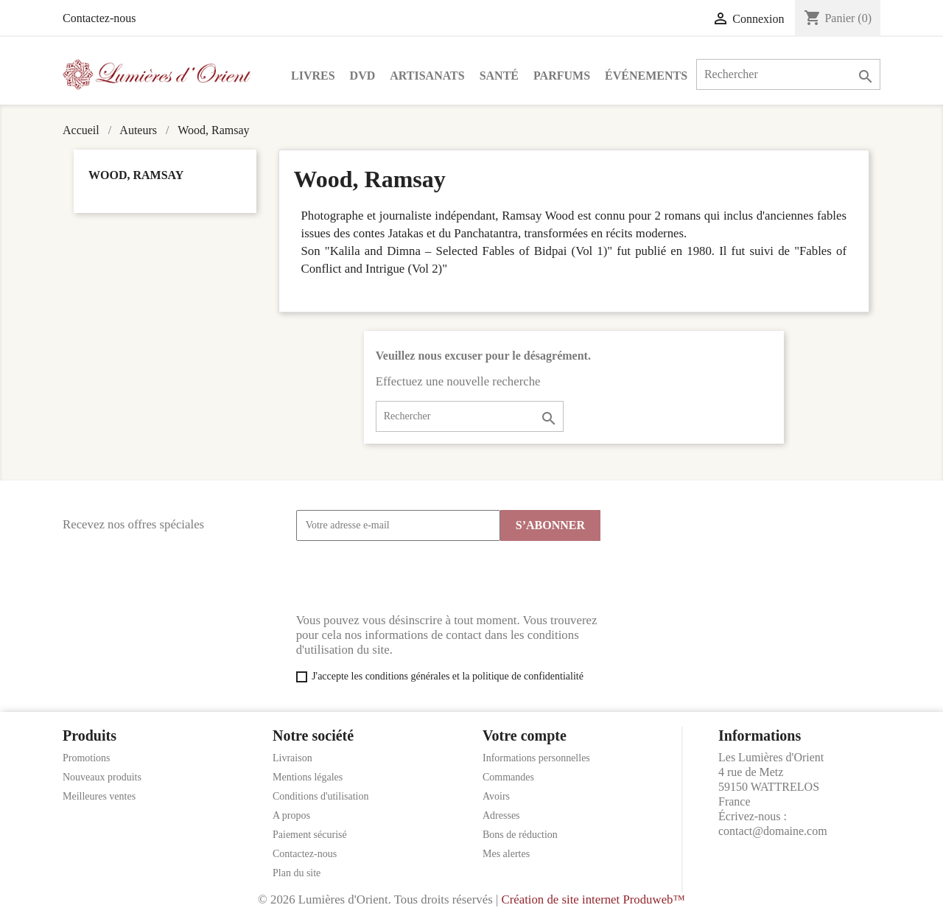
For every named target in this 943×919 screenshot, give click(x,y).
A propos (291, 815)
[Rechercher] (788, 74)
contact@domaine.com (772, 831)
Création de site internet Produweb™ (592, 899)
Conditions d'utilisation (320, 796)
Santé (499, 75)
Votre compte (525, 735)
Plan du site (296, 872)
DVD (363, 75)
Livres (313, 75)
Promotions (87, 757)
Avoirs (496, 796)
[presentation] (408, 577)
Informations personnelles (536, 757)
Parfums (561, 75)
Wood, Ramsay (135, 175)
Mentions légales (308, 777)
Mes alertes (506, 853)
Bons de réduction (520, 834)
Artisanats (427, 75)
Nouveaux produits (102, 777)
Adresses (501, 815)
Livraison (292, 757)
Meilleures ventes (99, 796)
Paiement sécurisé (310, 834)
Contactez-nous (99, 18)
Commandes (508, 777)
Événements (646, 75)
